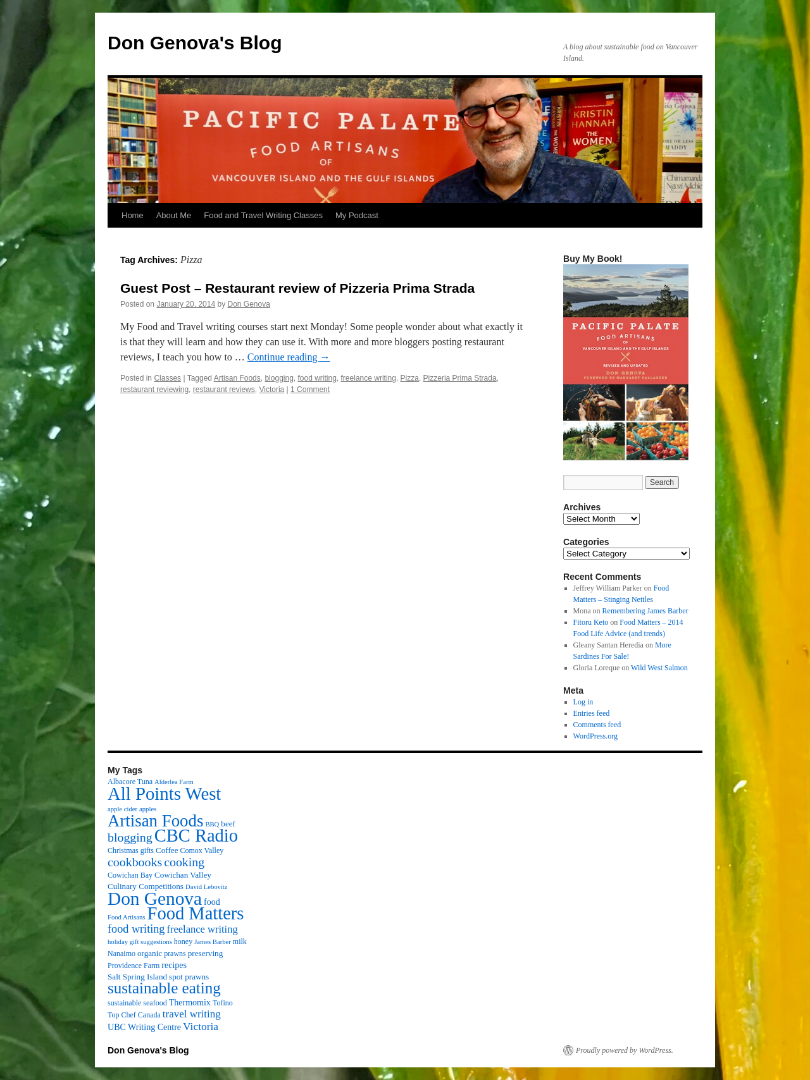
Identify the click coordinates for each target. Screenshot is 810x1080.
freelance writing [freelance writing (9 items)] (201, 929)
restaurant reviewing (154, 389)
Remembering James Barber (645, 610)
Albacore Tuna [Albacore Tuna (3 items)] (130, 781)
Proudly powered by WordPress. (624, 1050)
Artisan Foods (237, 378)
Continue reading (288, 357)
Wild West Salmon (659, 667)
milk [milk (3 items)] (240, 941)
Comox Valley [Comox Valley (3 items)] (202, 850)
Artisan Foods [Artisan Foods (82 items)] (155, 820)
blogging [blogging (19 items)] (130, 837)
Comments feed (597, 724)
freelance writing (368, 378)
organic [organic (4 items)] (149, 953)
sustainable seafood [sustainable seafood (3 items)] (137, 1002)
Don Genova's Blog (195, 42)
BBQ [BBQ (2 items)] (212, 824)
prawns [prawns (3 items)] (175, 953)
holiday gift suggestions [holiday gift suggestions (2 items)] (140, 941)
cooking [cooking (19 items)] (184, 862)
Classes (167, 378)
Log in (583, 701)
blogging (279, 378)
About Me (174, 215)
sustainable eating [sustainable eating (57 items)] (164, 988)
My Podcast (356, 215)
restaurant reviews (224, 389)
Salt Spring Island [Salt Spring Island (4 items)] (137, 976)
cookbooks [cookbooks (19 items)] (135, 862)
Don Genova (249, 304)
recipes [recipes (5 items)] (174, 965)
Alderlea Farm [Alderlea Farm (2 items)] (174, 781)
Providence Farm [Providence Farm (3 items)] (133, 965)
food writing (316, 378)
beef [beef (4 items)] (228, 823)
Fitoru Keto (591, 622)
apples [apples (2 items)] (147, 809)
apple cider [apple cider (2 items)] (122, 809)
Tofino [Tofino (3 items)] (223, 1002)
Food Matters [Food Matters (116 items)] (195, 913)
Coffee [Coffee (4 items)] (167, 850)
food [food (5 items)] (212, 902)
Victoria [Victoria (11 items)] (200, 1026)
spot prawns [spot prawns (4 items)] (189, 976)
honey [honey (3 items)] (183, 941)
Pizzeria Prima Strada (460, 378)
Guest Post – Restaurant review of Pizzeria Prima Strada (297, 288)
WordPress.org (595, 736)
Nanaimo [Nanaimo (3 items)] (121, 953)
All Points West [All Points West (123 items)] (164, 793)
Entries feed (591, 713)
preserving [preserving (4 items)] (205, 953)
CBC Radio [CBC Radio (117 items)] (196, 835)
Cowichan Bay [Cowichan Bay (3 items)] (130, 875)
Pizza (410, 378)
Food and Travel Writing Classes (263, 215)
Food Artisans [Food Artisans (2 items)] (127, 917)
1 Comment (310, 389)
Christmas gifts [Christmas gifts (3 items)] (131, 850)
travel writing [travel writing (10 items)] (192, 1014)
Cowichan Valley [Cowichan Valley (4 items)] (182, 875)
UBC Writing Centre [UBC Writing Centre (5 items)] (144, 1027)
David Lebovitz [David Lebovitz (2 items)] (206, 886)
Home (133, 215)
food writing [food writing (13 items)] (136, 929)
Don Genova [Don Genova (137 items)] (155, 898)
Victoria (271, 389)
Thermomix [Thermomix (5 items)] (190, 1002)
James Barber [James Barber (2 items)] (212, 941)
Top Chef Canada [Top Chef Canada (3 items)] (134, 1014)
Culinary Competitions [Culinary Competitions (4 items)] (146, 886)
